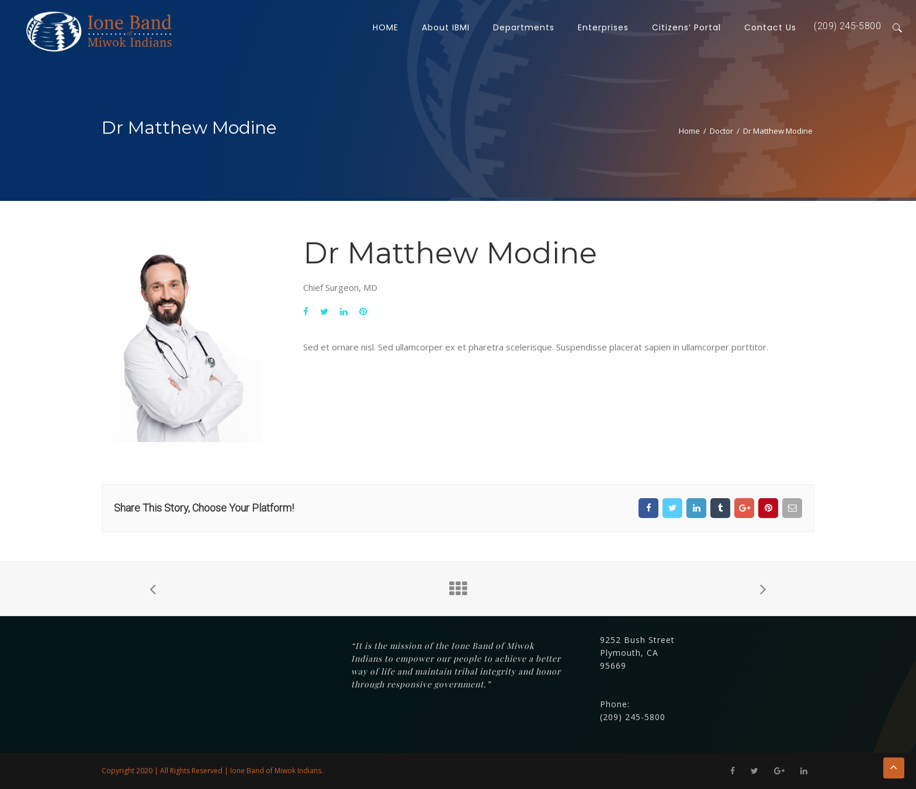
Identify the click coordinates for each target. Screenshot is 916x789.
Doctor (721, 131)
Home (689, 131)
